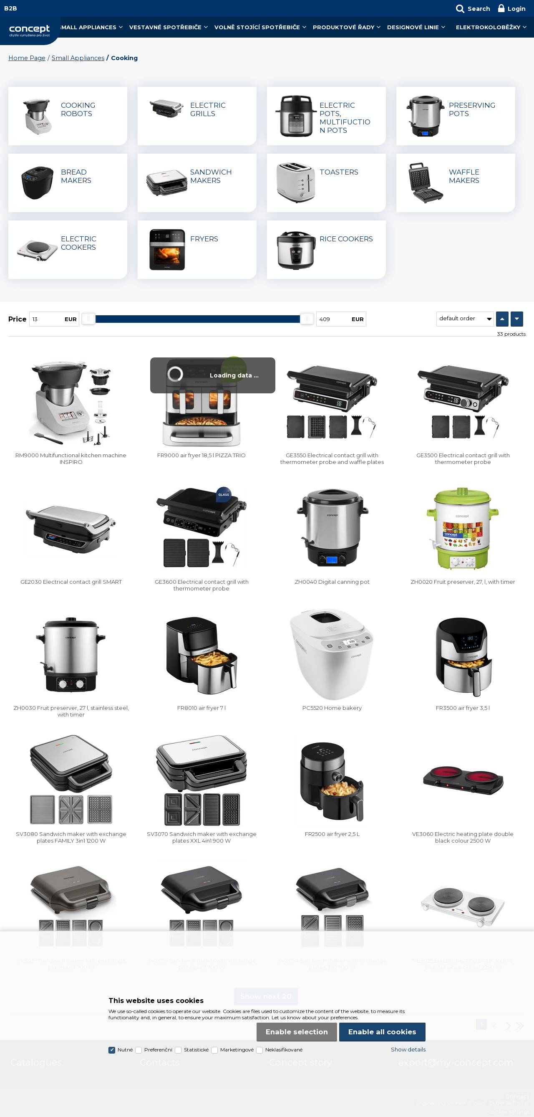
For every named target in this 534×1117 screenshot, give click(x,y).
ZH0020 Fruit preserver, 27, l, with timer (463, 581)
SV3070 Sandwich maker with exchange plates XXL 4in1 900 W (202, 837)
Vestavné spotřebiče (165, 27)
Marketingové (237, 1049)
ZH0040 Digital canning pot (332, 581)
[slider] (88, 318)
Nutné (125, 1049)
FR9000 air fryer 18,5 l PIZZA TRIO (201, 455)
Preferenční (158, 1049)
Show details (408, 1049)
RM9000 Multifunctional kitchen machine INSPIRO (70, 458)
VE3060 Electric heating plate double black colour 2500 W (463, 837)
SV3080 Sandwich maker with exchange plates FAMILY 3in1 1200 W (71, 837)
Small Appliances (87, 27)
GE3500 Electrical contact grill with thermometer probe (463, 458)
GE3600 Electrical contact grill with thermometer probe (202, 585)
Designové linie (413, 27)
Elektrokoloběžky (488, 27)
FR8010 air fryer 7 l (201, 707)
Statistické (196, 1049)
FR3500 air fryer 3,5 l (463, 707)
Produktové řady (343, 27)
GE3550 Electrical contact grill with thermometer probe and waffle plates (332, 458)
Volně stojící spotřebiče (257, 27)
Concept (30, 31)
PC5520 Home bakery (332, 707)
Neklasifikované (283, 1049)
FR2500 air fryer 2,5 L (332, 834)
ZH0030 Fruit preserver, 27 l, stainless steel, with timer (71, 711)
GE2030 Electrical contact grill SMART (71, 581)
